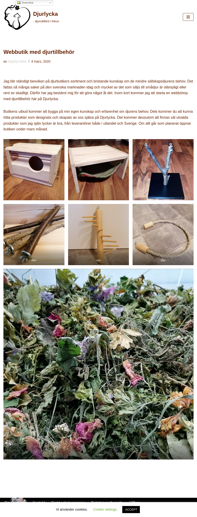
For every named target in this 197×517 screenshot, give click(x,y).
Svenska (25, 3)
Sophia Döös (17, 61)
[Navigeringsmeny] (188, 17)
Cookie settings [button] (105, 509)
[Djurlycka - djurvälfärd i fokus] (31, 17)
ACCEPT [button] (131, 509)
